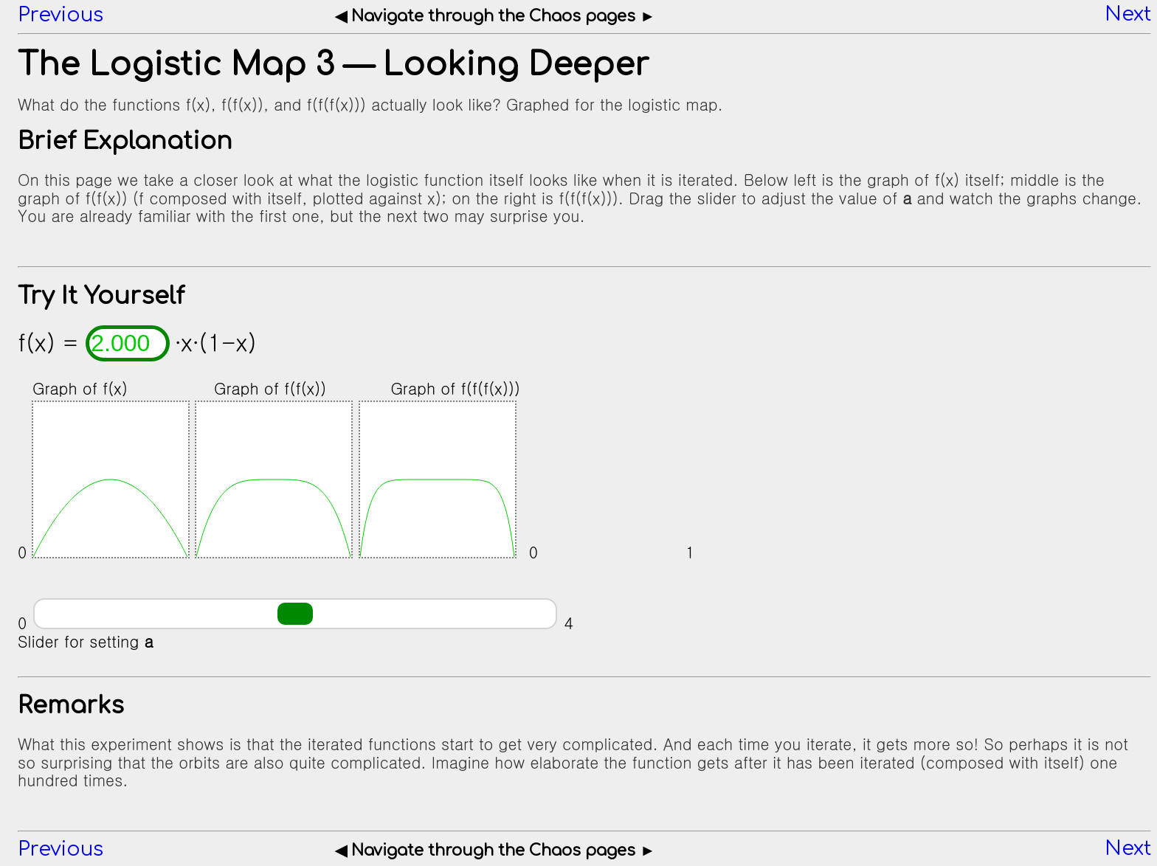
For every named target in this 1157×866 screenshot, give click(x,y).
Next (1128, 15)
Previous (60, 15)
